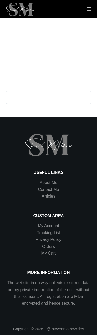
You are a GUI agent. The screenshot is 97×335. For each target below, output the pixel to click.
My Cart (48, 253)
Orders (48, 246)
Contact (46, 189)
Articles (48, 196)
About (45, 182)
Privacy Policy (49, 239)
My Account (48, 226)
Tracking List (48, 233)
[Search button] (84, 97)
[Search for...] (42, 97)
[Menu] (89, 9)
